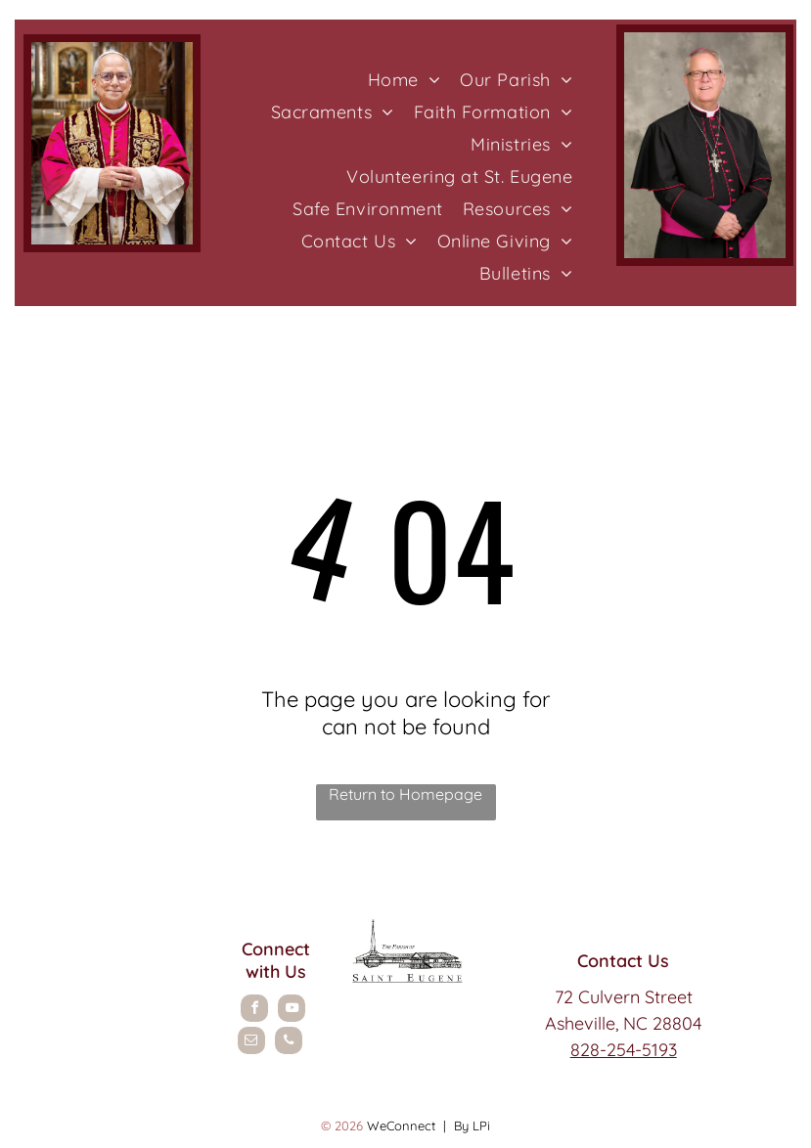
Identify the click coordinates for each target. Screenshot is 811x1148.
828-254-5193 (623, 1049)
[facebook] (254, 1010)
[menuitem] (404, 80)
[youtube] (291, 1010)
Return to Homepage (405, 794)
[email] (251, 1043)
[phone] (288, 1043)
